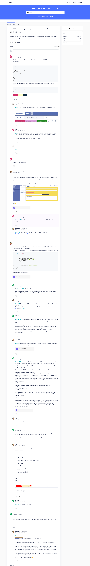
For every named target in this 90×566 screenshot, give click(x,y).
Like (12, 42)
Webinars (47, 21)
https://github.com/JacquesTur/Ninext (23, 233)
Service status (25, 21)
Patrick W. (17, 284)
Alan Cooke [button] (18, 175)
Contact (74, 2)
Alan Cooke (15, 31)
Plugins (32, 21)
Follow (18, 42)
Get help (18, 21)
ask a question (49, 16)
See (49, 306)
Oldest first (56, 46)
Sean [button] (23, 308)
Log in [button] (79, 2)
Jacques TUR (15, 171)
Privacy (68, 2)
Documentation (39, 21)
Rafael (16, 103)
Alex (13, 55)
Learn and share (11, 21)
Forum (14, 2)
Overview (9, 24)
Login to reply (16, 50)
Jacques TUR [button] (18, 517)
